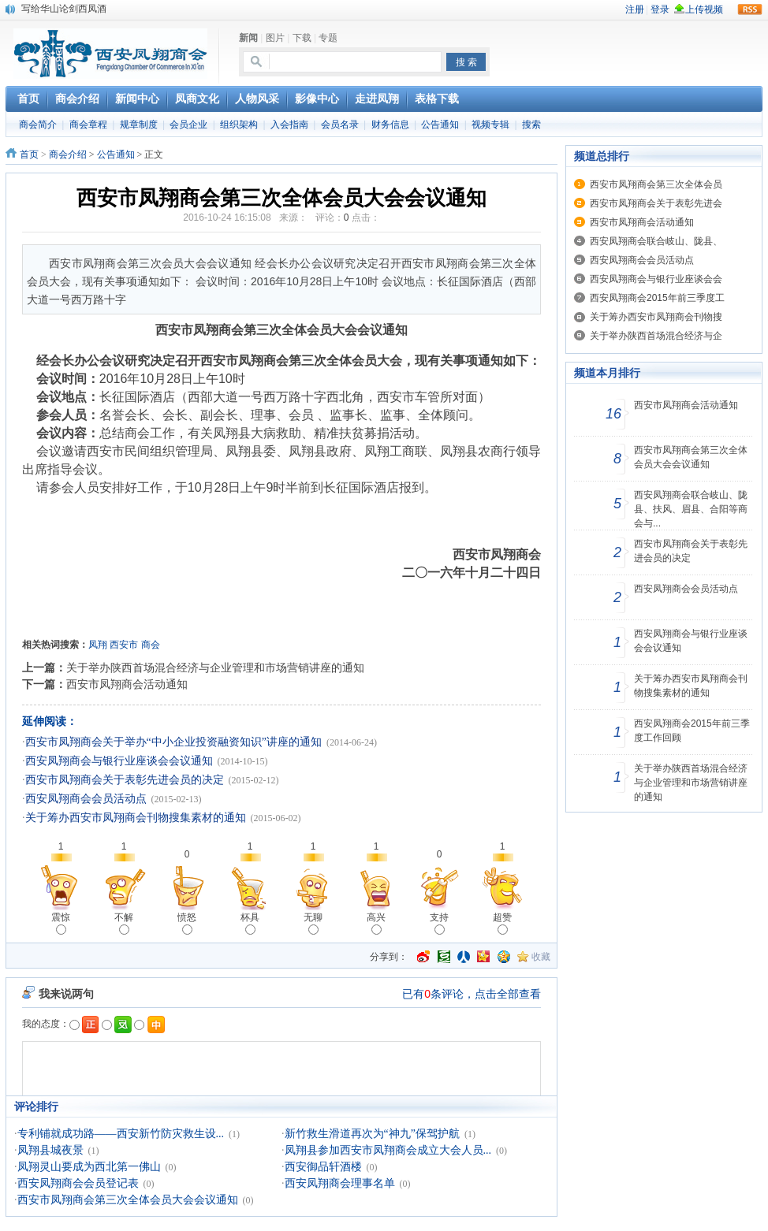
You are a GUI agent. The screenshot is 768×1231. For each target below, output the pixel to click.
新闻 (248, 37)
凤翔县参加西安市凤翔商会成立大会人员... (388, 1150)
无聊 (313, 923)
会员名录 (340, 124)
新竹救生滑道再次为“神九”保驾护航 (372, 1134)
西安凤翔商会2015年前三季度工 (657, 297)
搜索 (531, 124)
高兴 (376, 923)
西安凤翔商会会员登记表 (78, 1183)
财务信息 (390, 124)
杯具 (249, 923)
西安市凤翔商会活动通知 (127, 684)
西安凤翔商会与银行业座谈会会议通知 (119, 761)
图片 (275, 37)
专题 (328, 37)
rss (749, 9)
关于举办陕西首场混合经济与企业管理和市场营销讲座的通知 (215, 667)
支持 (439, 923)
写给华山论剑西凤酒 (63, 8)
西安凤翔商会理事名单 (340, 1183)
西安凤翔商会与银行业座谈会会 (656, 279)
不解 (123, 923)
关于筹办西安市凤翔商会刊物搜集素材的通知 (135, 818)
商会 (150, 644)
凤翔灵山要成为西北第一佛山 (89, 1167)
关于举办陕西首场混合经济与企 (656, 335)
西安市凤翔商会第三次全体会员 (656, 184)
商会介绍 (68, 154)
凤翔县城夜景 (50, 1150)
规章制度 (139, 124)
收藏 (540, 956)
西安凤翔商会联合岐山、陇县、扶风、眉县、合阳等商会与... (690, 509)
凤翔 (97, 644)
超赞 (502, 923)
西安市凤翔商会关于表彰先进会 (656, 203)
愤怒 (186, 923)
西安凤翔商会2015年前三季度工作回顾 (692, 730)
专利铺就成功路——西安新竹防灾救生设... (121, 1134)
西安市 (124, 644)
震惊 (60, 923)
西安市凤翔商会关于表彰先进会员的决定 (124, 780)
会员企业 (188, 124)
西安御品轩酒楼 (323, 1167)
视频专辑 (490, 124)
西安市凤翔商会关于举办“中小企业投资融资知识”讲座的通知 (173, 742)
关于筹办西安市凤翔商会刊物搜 (656, 316)
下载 (302, 37)
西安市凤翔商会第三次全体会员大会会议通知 (127, 1200)
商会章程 (88, 124)
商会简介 (38, 124)
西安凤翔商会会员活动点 (86, 799)
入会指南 (289, 124)
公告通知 (440, 124)
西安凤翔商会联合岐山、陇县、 (656, 241)
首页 (29, 154)
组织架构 (239, 124)
